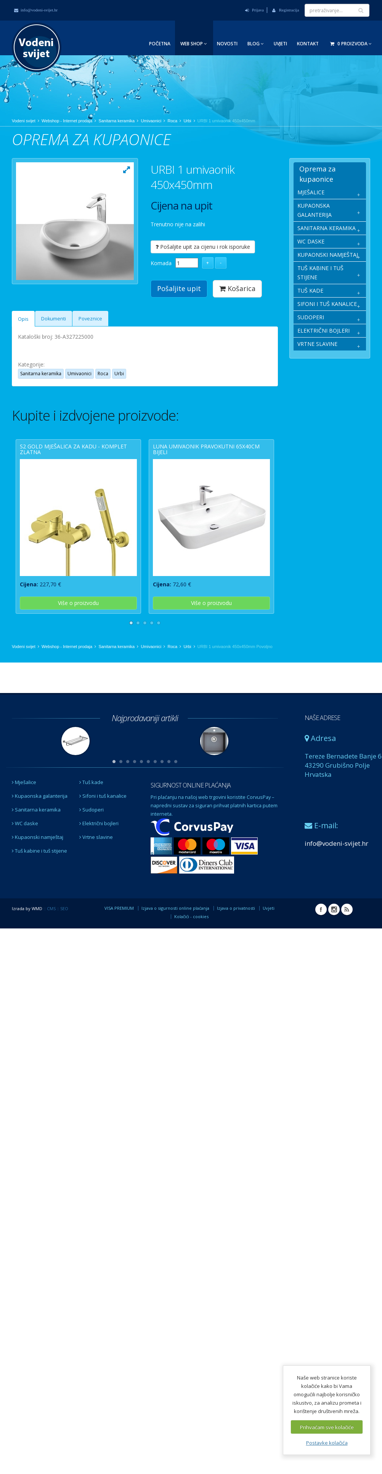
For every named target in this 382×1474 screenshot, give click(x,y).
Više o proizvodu (78, 627)
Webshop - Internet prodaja (67, 120)
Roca (172, 120)
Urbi (187, 120)
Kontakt (308, 43)
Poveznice (90, 342)
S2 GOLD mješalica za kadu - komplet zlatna (73, 473)
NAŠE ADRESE (322, 745)
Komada (161, 263)
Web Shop (193, 43)
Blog (255, 43)
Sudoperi (91, 837)
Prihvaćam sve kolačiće (327, 1427)
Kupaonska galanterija (39, 823)
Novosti (227, 43)
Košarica (237, 288)
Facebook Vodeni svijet (321, 937)
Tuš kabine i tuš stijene (39, 878)
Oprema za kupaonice (317, 174)
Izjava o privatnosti (236, 935)
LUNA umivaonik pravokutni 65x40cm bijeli (206, 473)
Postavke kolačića (327, 1442)
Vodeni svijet (23, 120)
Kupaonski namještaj (37, 864)
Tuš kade (91, 809)
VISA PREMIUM (119, 935)
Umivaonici (151, 120)
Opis (23, 343)
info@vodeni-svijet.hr (36, 10)
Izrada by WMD (27, 936)
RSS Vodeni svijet (347, 937)
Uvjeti (280, 43)
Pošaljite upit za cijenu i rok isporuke (203, 246)
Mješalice (24, 809)
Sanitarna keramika (116, 120)
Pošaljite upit (179, 288)
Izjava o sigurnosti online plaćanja (175, 935)
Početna (159, 43)
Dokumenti (53, 342)
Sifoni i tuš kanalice (103, 823)
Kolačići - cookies (191, 944)
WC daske (25, 850)
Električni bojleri (99, 850)
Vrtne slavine (96, 864)
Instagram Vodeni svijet (334, 937)
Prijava (254, 10)
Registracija (285, 10)
